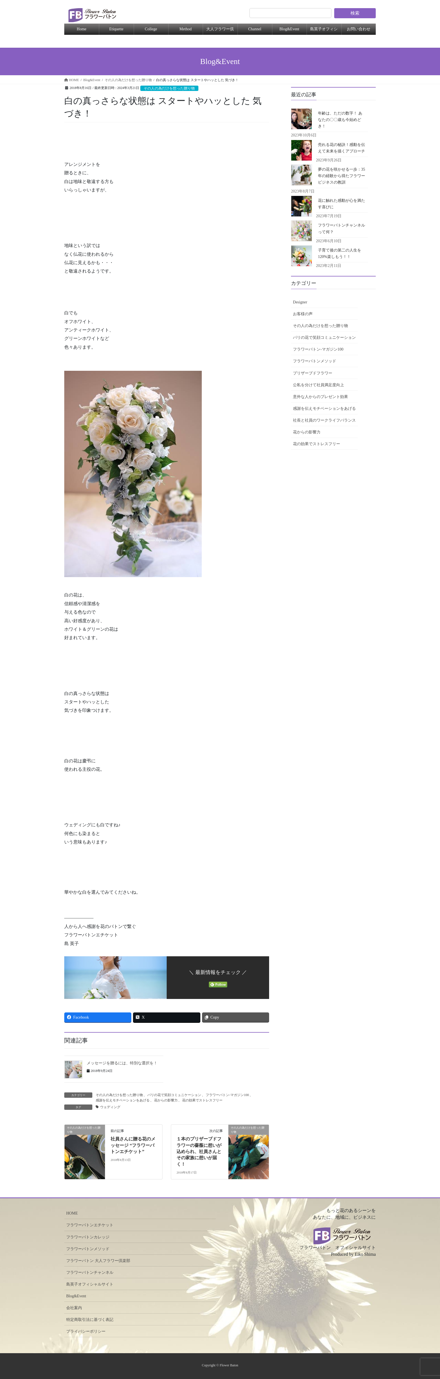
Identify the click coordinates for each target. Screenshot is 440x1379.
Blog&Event (289, 29)
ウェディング (110, 1107)
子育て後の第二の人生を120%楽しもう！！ (339, 253)
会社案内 (74, 1308)
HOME (72, 1213)
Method (185, 29)
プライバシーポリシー (86, 1331)
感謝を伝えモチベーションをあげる (123, 1100)
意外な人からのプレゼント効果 (320, 397)
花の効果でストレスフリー (202, 1100)
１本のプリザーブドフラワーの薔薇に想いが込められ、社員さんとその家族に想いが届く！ (199, 1151)
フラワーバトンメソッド (314, 361)
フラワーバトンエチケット (89, 1225)
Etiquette (116, 29)
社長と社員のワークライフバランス (324, 420)
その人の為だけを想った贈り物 (169, 88)
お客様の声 (303, 314)
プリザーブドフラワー (312, 373)
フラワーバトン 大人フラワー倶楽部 (98, 1261)
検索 (354, 13)
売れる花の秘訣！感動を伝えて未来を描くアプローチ (341, 148)
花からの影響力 (166, 1100)
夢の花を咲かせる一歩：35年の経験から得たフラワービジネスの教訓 (341, 175)
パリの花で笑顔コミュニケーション (174, 1095)
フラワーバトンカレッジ (87, 1237)
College (151, 29)
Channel (254, 29)
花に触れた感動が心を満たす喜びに (341, 203)
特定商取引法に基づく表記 (89, 1320)
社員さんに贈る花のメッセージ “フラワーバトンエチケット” (133, 1145)
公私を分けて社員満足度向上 (318, 385)
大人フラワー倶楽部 (220, 31)
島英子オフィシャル (324, 31)
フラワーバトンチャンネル (89, 1272)
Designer (300, 302)
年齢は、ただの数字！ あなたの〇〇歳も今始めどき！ (340, 119)
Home (81, 29)
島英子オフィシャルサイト (89, 1284)
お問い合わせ (358, 29)
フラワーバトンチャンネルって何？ (341, 228)
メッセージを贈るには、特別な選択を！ (122, 1063)
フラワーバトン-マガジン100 (227, 1095)
